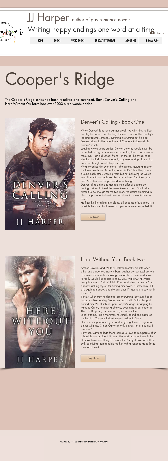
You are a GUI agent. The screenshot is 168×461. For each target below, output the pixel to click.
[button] (54, 40)
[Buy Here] (93, 358)
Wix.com (104, 442)
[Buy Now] (93, 217)
